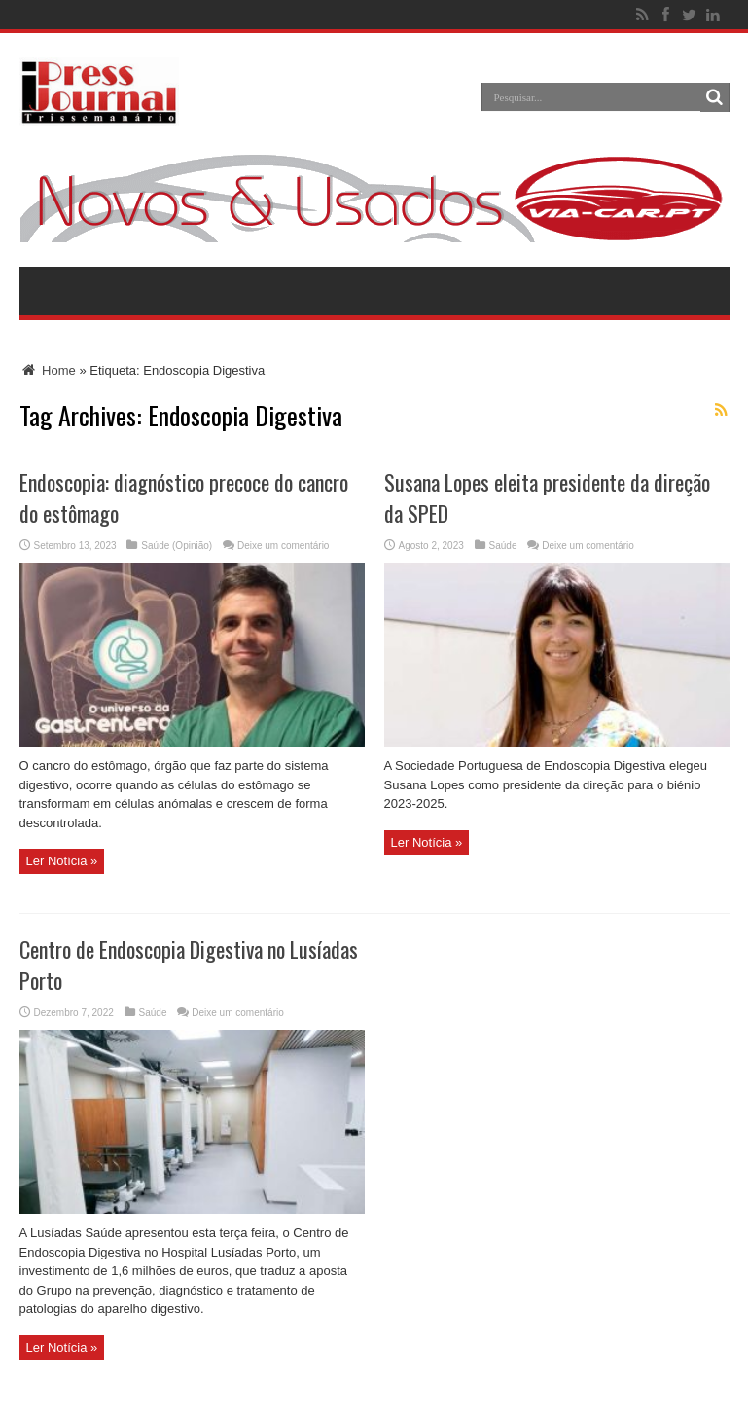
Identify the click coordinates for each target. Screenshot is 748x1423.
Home (47, 370)
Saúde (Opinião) (176, 545)
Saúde (503, 545)
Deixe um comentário (283, 545)
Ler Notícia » (62, 861)
